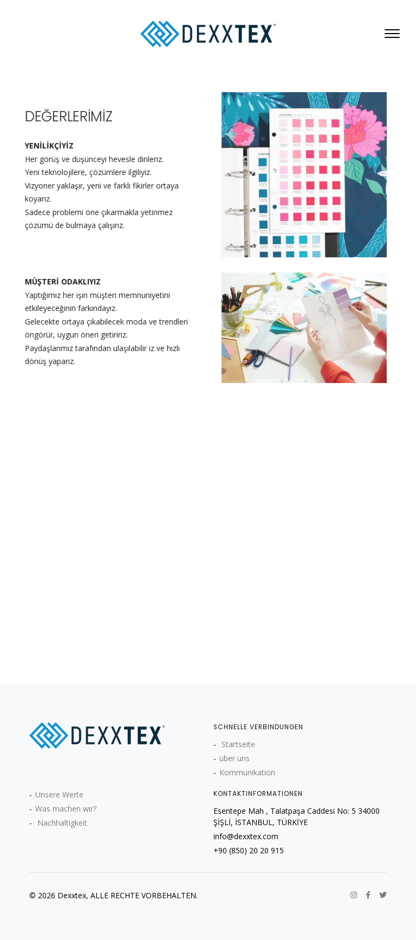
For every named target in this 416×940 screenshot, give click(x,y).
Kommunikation (247, 772)
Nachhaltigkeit (61, 823)
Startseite (237, 744)
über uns (234, 758)
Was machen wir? (65, 808)
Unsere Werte (59, 794)
